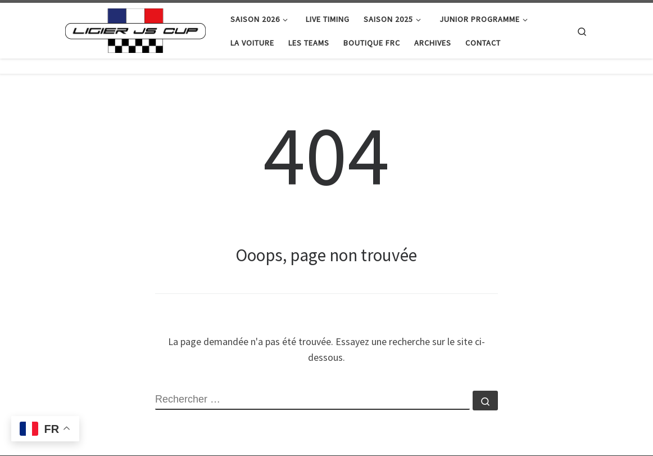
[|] (135, 28)
